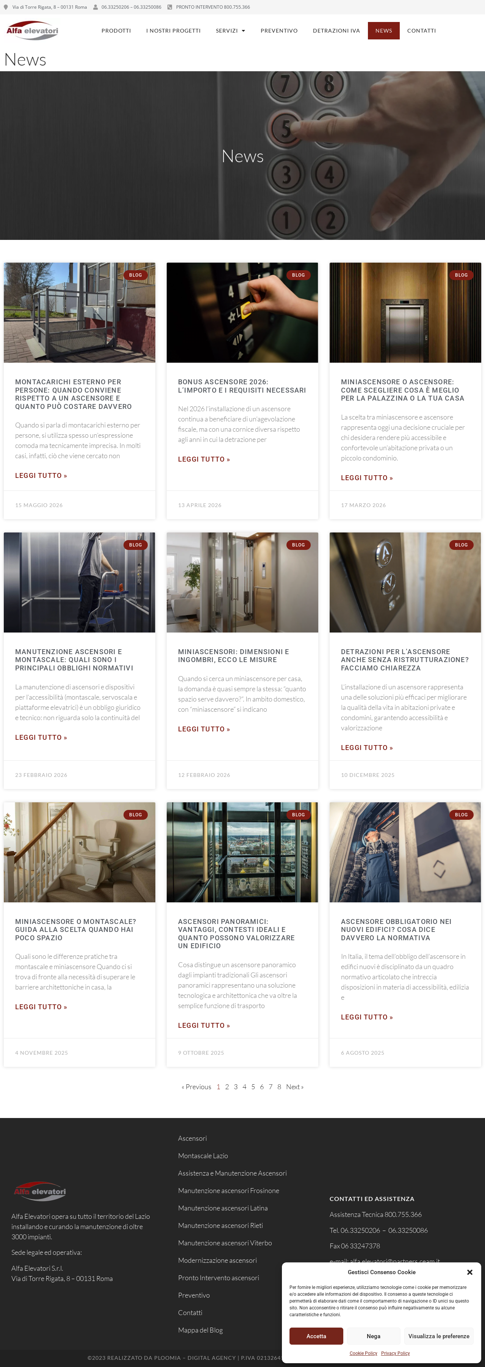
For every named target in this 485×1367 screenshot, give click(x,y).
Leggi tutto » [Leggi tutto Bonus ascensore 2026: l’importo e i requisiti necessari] (204, 459)
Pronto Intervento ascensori (218, 1277)
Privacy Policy (395, 1353)
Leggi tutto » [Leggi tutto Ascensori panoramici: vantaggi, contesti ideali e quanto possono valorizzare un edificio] (204, 1025)
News (383, 30)
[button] (470, 1272)
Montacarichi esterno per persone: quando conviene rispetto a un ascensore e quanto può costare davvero (73, 394)
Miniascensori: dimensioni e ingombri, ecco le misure (233, 656)
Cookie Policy (363, 1353)
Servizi (231, 30)
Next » (295, 1086)
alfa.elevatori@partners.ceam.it (395, 1261)
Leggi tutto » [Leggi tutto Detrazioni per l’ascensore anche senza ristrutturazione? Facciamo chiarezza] (367, 748)
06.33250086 (408, 1230)
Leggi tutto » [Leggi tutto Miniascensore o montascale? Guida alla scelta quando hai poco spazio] (41, 1007)
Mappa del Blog (200, 1330)
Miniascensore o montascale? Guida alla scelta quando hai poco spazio (75, 930)
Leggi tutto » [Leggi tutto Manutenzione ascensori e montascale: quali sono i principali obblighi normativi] (41, 737)
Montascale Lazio (203, 1155)
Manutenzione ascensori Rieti (220, 1225)
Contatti (421, 30)
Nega (373, 1336)
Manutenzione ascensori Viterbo (225, 1243)
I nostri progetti (173, 30)
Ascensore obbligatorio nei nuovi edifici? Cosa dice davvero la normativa (396, 930)
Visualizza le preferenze (438, 1336)
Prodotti (116, 30)
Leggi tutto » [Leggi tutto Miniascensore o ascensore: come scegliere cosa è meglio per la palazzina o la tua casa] (367, 478)
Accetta (316, 1336)
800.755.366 (403, 1214)
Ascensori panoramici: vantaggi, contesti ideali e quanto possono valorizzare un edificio (236, 934)
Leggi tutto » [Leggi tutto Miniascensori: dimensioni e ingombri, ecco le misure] (204, 729)
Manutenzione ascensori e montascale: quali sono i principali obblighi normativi (74, 660)
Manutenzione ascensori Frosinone (228, 1190)
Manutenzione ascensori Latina (223, 1208)
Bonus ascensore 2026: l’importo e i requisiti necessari (242, 386)
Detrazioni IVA (336, 30)
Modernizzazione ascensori (217, 1260)
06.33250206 (360, 1230)
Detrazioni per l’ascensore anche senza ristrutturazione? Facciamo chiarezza (405, 660)
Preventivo (279, 30)
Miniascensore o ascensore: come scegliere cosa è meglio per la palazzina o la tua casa (403, 390)
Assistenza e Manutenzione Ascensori (232, 1173)
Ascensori (192, 1138)
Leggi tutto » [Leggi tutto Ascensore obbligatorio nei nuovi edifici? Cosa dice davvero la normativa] (367, 1017)
